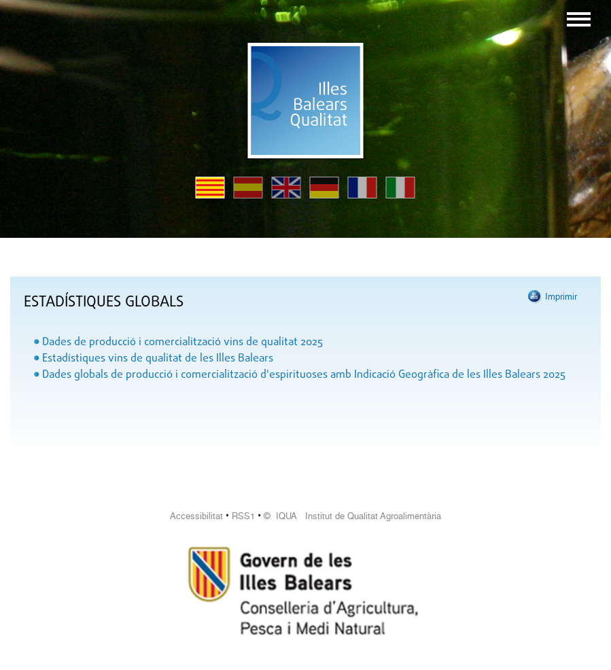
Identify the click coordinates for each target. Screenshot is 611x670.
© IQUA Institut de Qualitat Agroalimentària (352, 516)
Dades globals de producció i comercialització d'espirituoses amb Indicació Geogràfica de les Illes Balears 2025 (303, 375)
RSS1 (243, 516)
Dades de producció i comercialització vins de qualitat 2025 (182, 342)
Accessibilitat (196, 516)
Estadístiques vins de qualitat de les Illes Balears (157, 359)
